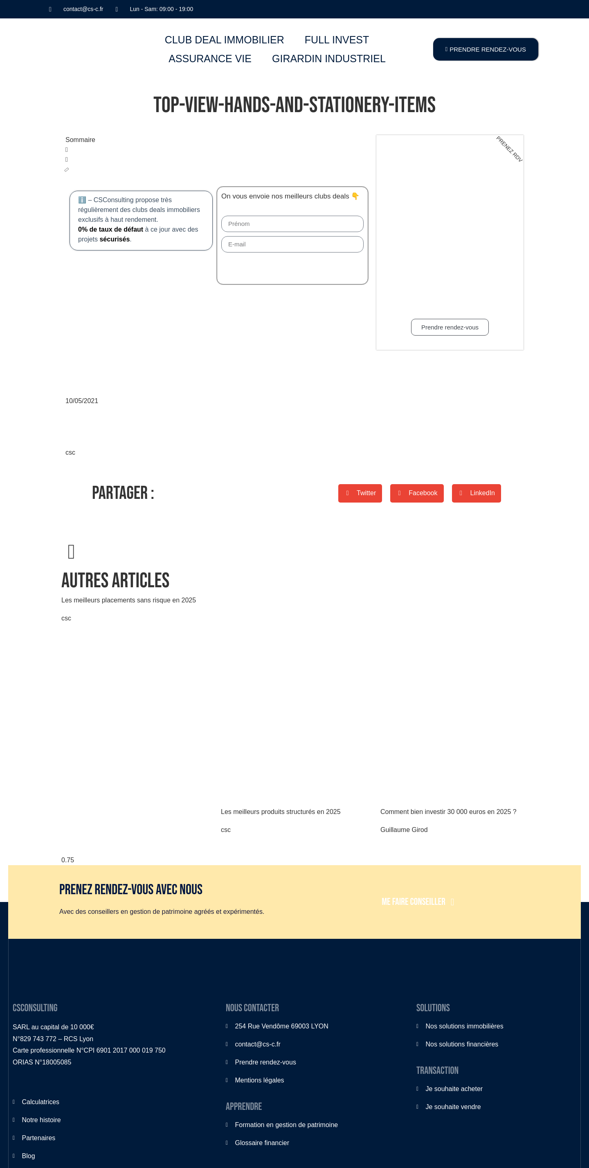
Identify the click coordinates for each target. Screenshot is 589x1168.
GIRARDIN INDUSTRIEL (329, 58)
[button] (216, 150)
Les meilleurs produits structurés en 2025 (281, 811)
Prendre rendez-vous (450, 327)
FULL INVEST (337, 39)
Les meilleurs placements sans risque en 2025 (128, 600)
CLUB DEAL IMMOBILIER (224, 39)
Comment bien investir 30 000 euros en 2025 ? (448, 811)
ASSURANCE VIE (210, 58)
